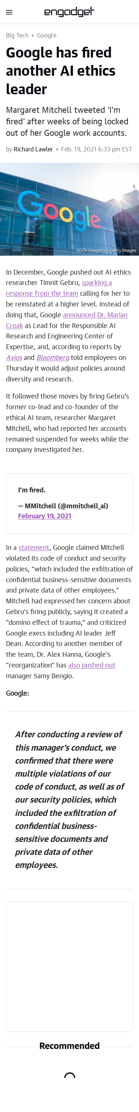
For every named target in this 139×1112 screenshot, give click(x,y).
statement (34, 548)
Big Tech (17, 36)
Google (46, 36)
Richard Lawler (33, 149)
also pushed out (91, 665)
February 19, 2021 (45, 516)
